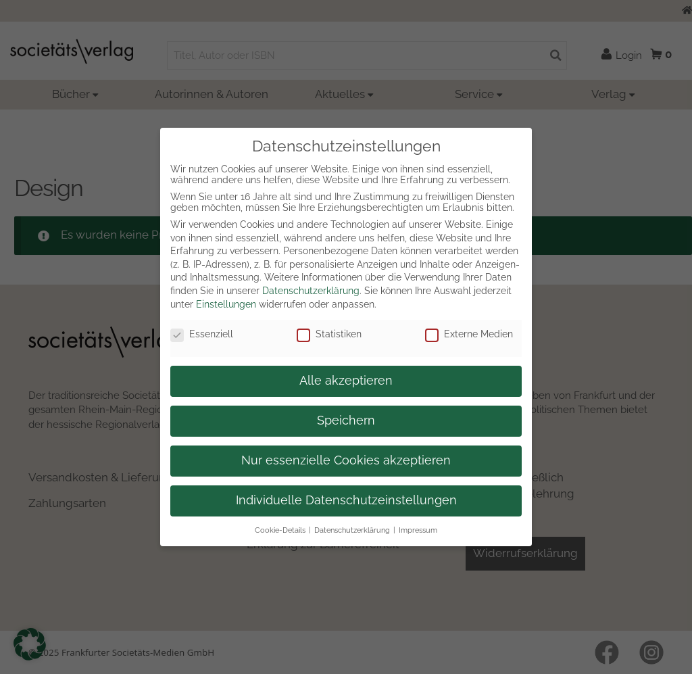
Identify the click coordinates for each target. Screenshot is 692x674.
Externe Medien (469, 334)
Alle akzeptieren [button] (346, 380)
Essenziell (201, 334)
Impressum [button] (418, 530)
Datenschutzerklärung (311, 290)
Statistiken (329, 334)
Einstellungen (226, 304)
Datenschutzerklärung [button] (352, 530)
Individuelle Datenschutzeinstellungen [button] (346, 500)
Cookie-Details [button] (280, 530)
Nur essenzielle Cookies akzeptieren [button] (346, 460)
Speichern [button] (346, 420)
